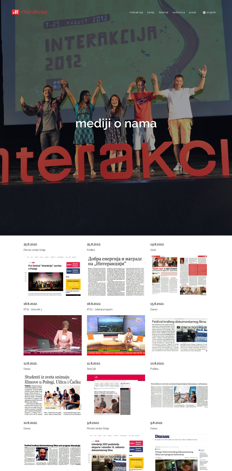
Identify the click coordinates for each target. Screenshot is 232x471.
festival (163, 12)
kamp (151, 12)
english (209, 12)
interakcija (136, 12)
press (192, 12)
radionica (178, 12)
